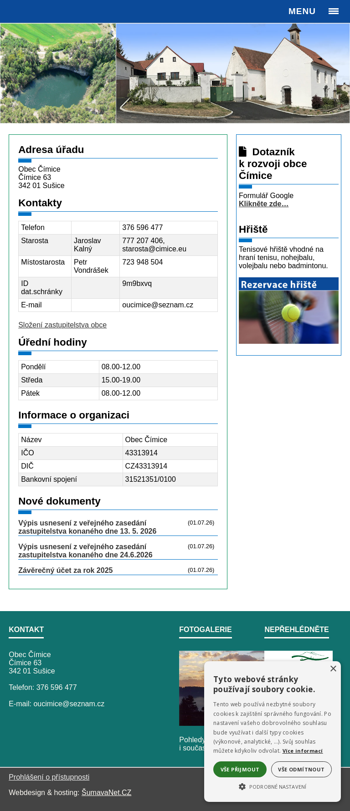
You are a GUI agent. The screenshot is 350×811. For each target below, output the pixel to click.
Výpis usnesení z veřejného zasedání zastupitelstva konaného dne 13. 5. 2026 (87, 527)
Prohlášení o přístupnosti (49, 777)
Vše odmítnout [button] (301, 769)
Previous (12, 72)
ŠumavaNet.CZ (106, 792)
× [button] (332, 669)
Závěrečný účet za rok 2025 (65, 570)
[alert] (272, 731)
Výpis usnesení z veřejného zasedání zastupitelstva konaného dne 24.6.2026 (85, 551)
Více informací (303, 750)
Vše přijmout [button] (240, 769)
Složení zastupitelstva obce (62, 325)
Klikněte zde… (263, 204)
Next (338, 72)
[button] (272, 786)
